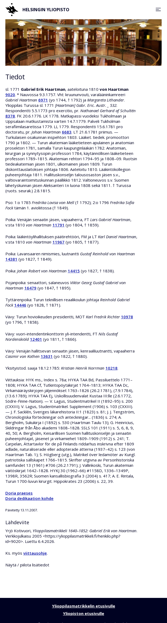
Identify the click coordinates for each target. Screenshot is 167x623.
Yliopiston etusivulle (83, 613)
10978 (127, 316)
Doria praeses (19, 493)
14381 (11, 259)
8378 (10, 116)
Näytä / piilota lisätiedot (27, 564)
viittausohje (35, 553)
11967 (58, 242)
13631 (47, 356)
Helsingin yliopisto (37, 9)
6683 (66, 132)
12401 (36, 339)
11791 (58, 225)
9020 (10, 94)
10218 (111, 368)
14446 (20, 305)
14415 (74, 270)
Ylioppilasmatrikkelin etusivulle (83, 606)
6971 (43, 100)
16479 (30, 288)
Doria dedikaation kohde (29, 498)
